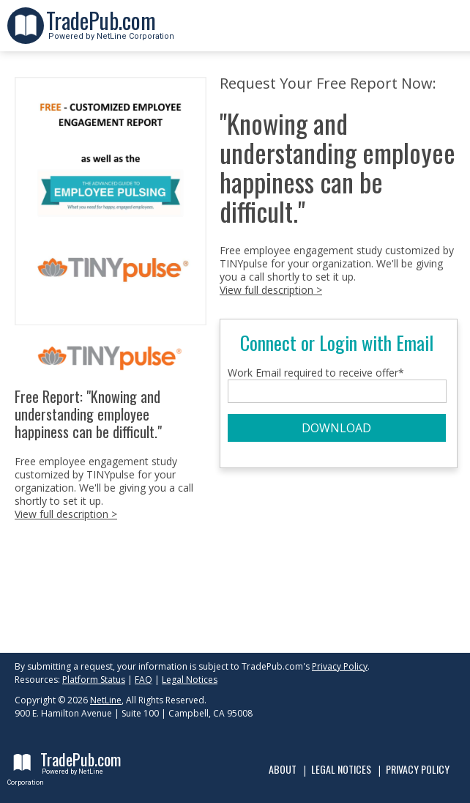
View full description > (66, 514)
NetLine (106, 700)
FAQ (143, 679)
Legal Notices (189, 679)
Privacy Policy (340, 666)
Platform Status (93, 679)
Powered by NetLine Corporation (110, 32)
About (282, 769)
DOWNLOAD (336, 428)
